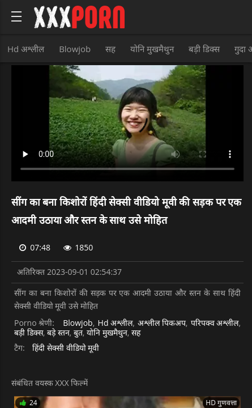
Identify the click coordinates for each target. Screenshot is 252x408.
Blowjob (75, 48)
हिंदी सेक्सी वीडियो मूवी (65, 348)
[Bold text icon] (16, 16)
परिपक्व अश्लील (215, 323)
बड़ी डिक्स (204, 48)
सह (110, 48)
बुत (78, 333)
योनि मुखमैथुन (152, 48)
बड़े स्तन (58, 333)
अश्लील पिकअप (162, 323)
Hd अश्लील (25, 48)
